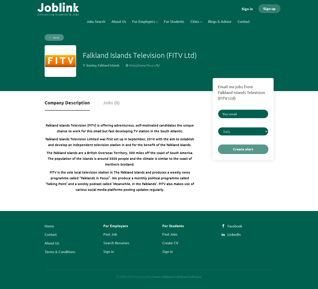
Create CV (170, 242)
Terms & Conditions (60, 251)
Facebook (234, 226)
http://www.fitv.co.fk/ (144, 65)
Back (56, 37)
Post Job (110, 234)
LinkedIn (234, 234)
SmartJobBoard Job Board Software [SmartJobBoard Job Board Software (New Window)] (177, 277)
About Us (52, 243)
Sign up (269, 8)
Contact (51, 234)
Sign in (247, 8)
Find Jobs (169, 234)
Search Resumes (116, 242)
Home (49, 226)
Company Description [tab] (67, 102)
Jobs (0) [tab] (111, 102)
